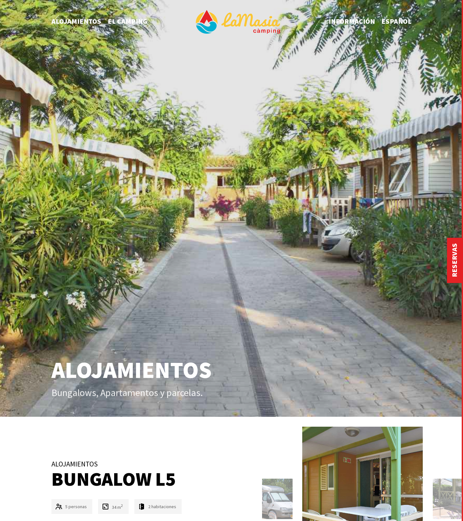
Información (352, 21)
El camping (127, 21)
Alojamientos (76, 21)
